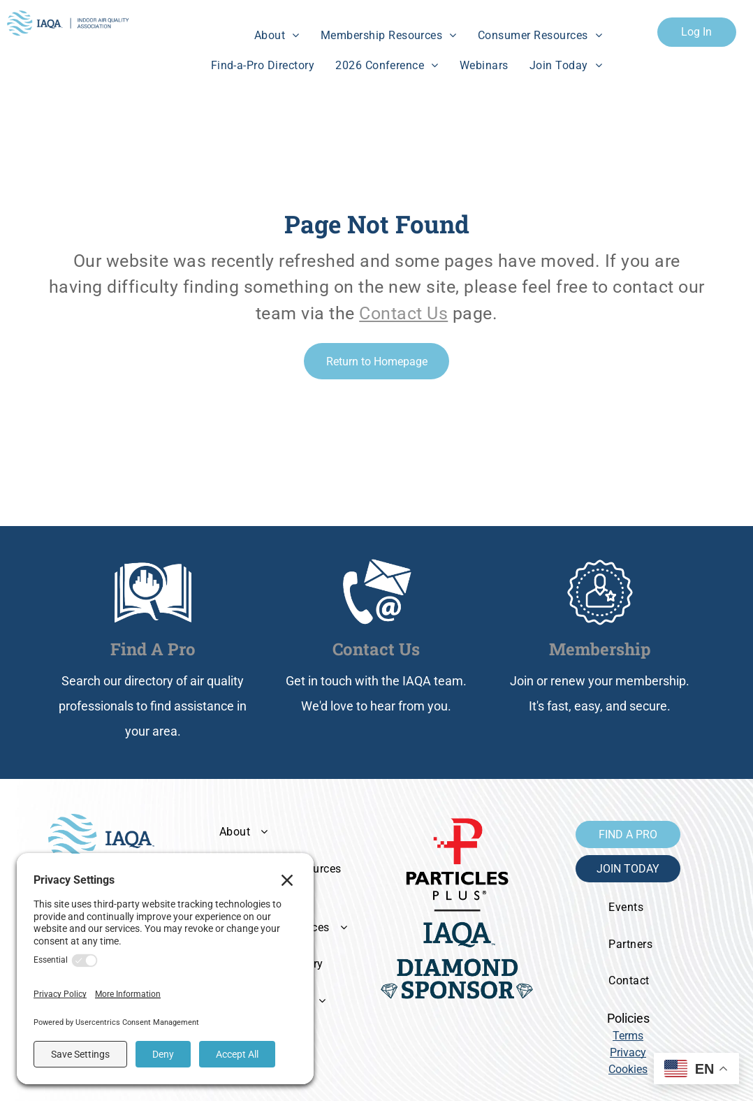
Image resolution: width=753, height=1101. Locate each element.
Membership (600, 649)
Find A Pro (153, 649)
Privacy (628, 1052)
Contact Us (403, 313)
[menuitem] (277, 35)
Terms (628, 1035)
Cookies (628, 1069)
